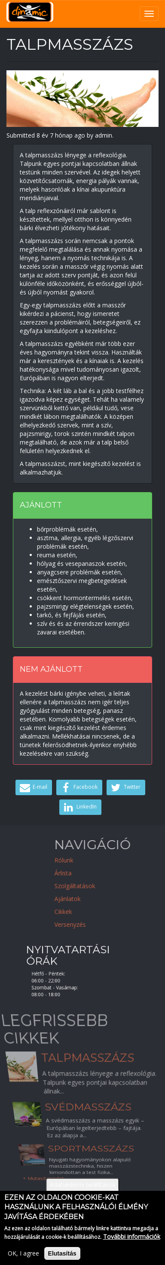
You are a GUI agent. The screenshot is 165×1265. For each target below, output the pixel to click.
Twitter (125, 787)
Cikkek (95, 911)
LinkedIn (79, 807)
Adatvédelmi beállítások (83, 1189)
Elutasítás (62, 1258)
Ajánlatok (100, 899)
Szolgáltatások (107, 886)
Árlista (95, 873)
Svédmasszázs (88, 1107)
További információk (131, 1241)
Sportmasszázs (93, 1157)
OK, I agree (23, 1258)
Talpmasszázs (87, 1066)
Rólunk (96, 860)
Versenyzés (102, 924)
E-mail (32, 787)
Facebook (78, 787)
